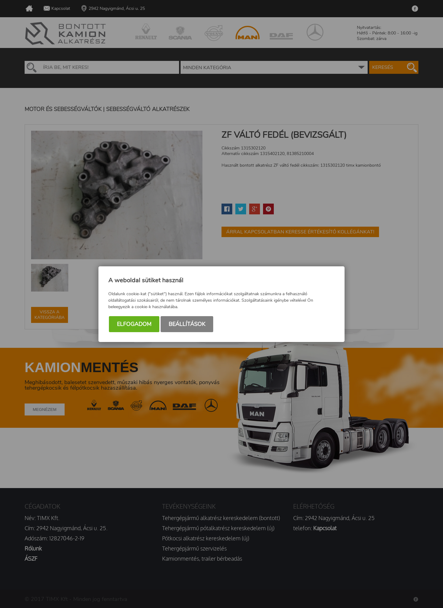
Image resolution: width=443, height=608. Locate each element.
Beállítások (187, 324)
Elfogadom (134, 324)
